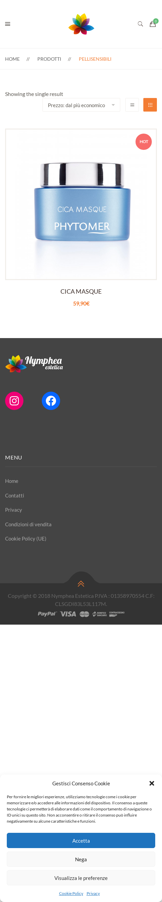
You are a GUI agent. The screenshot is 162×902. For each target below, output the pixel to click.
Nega (81, 859)
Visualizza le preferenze (81, 878)
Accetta (81, 841)
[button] (151, 783)
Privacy (93, 893)
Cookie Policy (71, 893)
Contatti (14, 495)
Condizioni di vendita (28, 524)
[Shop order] (81, 105)
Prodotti (49, 59)
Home (12, 59)
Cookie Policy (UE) (26, 538)
